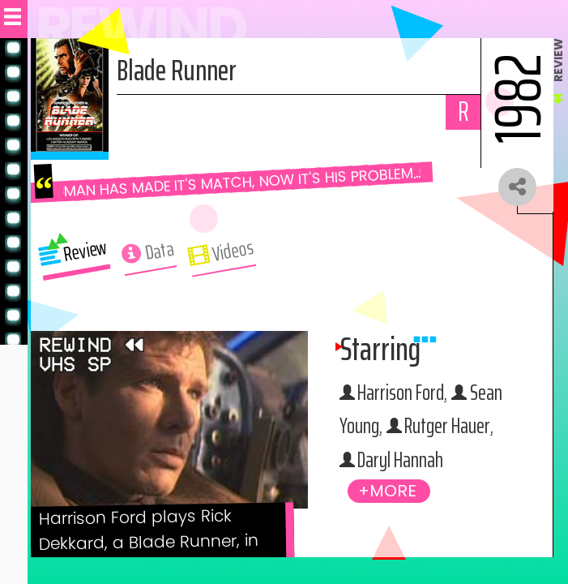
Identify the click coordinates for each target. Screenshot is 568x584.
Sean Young (398, 428)
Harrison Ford (406, 394)
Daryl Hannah (404, 495)
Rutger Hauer (405, 461)
